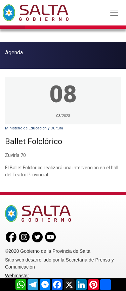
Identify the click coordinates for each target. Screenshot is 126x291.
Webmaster (17, 275)
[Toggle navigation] (114, 12)
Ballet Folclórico (33, 141)
